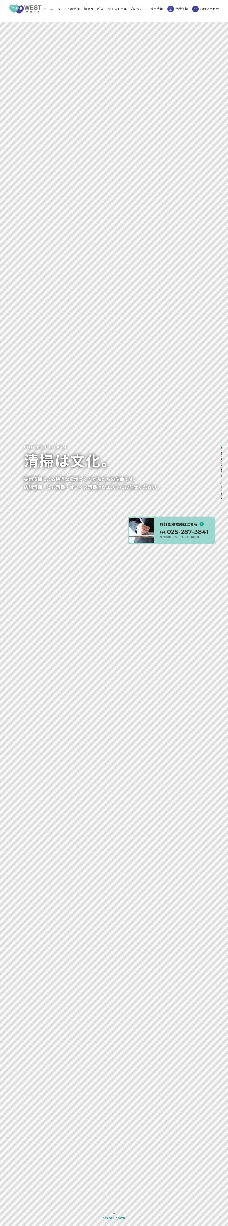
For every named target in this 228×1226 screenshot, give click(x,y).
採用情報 (161, 11)
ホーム (53, 11)
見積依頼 (182, 11)
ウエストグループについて (131, 11)
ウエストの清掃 (73, 11)
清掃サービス (98, 11)
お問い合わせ (210, 11)
